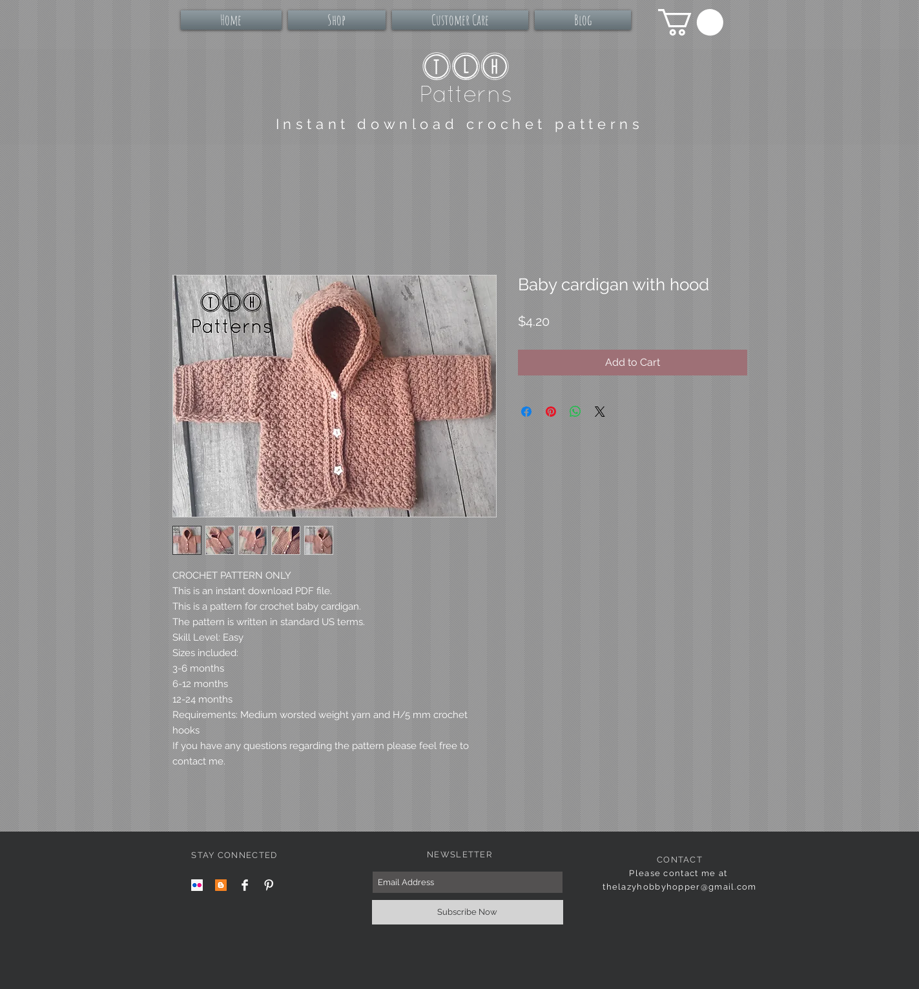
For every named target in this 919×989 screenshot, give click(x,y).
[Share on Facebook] (526, 411)
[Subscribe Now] (467, 912)
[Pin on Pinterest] (551, 411)
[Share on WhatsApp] (575, 411)
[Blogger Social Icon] (221, 885)
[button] (690, 22)
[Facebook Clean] (245, 885)
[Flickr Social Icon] (197, 885)
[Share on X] (600, 411)
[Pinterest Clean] (268, 885)
